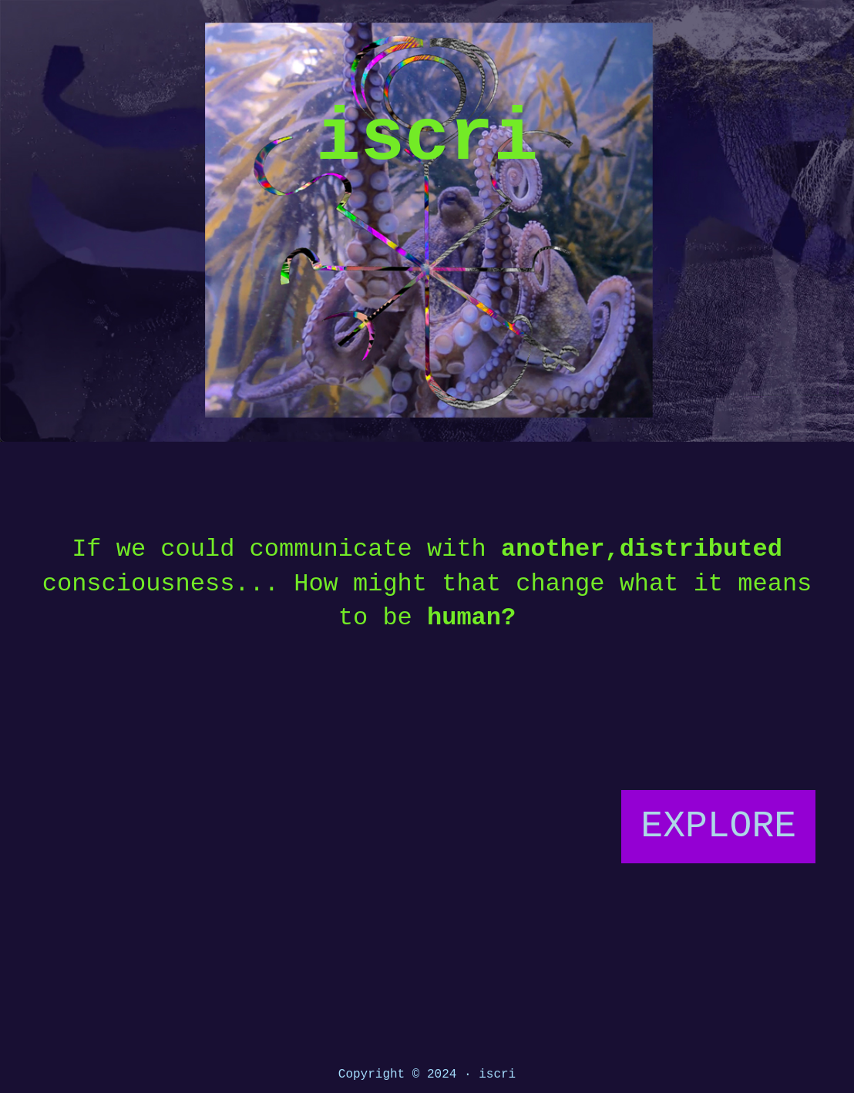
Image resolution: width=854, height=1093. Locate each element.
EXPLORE (718, 826)
